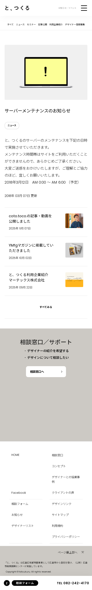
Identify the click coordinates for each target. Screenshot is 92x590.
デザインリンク (61, 504)
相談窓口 (57, 455)
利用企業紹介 (56, 24)
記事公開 (42, 24)
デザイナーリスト (22, 526)
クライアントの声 (63, 493)
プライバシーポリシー (66, 537)
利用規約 (57, 526)
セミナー (31, 24)
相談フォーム (19, 504)
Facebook (18, 493)
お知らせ (17, 515)
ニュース (20, 24)
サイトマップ (60, 515)
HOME (15, 455)
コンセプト (59, 466)
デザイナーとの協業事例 (66, 479)
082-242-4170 (73, 583)
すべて (10, 24)
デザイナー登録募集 (75, 24)
